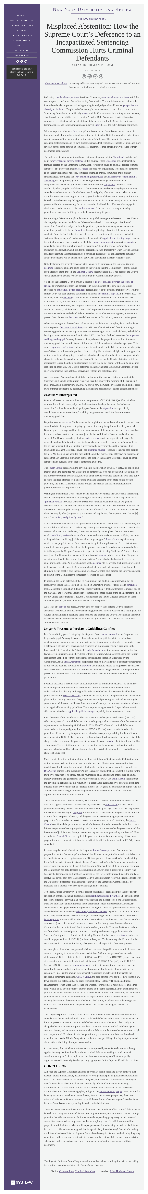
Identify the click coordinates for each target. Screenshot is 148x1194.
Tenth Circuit (118, 778)
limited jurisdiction (66, 289)
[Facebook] (21, 61)
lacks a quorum (51, 919)
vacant (85, 113)
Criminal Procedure (85, 1171)
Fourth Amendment (94, 650)
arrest (68, 422)
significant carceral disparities (105, 895)
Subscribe (22, 50)
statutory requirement (102, 242)
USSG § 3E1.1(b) (71, 695)
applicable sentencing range (117, 238)
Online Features (21, 25)
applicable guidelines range (81, 711)
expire (98, 125)
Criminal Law (66, 1171)
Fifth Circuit (111, 804)
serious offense (92, 438)
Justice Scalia (112, 539)
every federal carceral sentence (68, 160)
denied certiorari (109, 634)
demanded (101, 555)
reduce (111, 741)
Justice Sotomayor (102, 850)
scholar (62, 606)
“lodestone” (118, 157)
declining (48, 267)
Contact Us (22, 55)
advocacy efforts (71, 97)
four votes (73, 317)
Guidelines (111, 160)
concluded (132, 584)
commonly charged (82, 965)
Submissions (21, 40)
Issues (21, 16)
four (75, 131)
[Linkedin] (25, 61)
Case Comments (21, 35)
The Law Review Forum (92, 19)
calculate (130, 242)
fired (127, 430)
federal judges (81, 168)
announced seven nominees (115, 97)
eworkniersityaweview (92, 10)
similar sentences (87, 208)
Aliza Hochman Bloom (56, 83)
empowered (109, 184)
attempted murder (96, 449)
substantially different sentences (92, 911)
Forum (21, 30)
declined (67, 297)
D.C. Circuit (50, 770)
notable (58, 97)
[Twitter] (17, 61)
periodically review (60, 535)
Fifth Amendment (72, 661)
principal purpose (53, 501)
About (21, 45)
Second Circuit (64, 836)
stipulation (108, 408)
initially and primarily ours (68, 517)
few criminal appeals (108, 293)
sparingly (80, 289)
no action (120, 935)
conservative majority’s (110, 1091)
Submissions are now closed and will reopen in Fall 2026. (21, 71)
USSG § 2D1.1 (83, 976)
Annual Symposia (22, 20)
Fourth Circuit (56, 467)
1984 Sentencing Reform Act (88, 176)
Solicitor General (85, 271)
